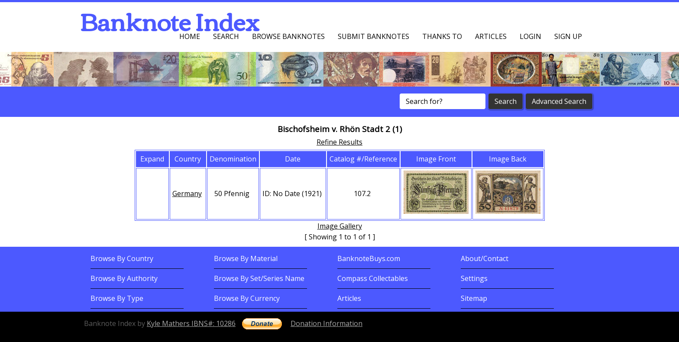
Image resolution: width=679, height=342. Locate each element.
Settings (474, 278)
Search (226, 36)
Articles (491, 36)
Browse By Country (122, 258)
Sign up (568, 36)
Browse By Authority (124, 278)
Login (530, 36)
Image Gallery (339, 226)
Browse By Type (117, 298)
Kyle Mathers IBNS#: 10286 (191, 323)
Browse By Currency (247, 298)
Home (189, 36)
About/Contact (484, 258)
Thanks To (442, 36)
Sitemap (474, 298)
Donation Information (326, 323)
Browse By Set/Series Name (259, 278)
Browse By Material (246, 258)
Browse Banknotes (288, 36)
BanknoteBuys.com (368, 258)
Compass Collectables (372, 278)
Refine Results (339, 142)
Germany (187, 193)
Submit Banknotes (373, 36)
